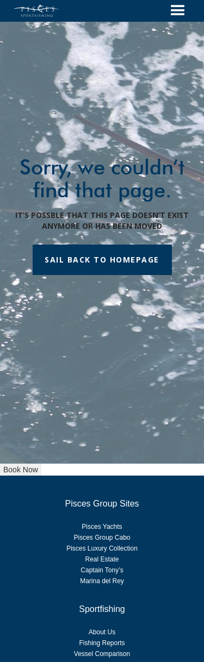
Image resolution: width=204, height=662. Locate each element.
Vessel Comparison (102, 654)
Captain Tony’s (102, 570)
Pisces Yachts (102, 526)
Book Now (20, 469)
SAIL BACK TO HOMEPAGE (102, 259)
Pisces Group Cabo (101, 537)
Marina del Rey (102, 581)
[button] (178, 11)
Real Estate (102, 559)
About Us (102, 632)
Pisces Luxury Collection (102, 548)
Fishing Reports (102, 643)
